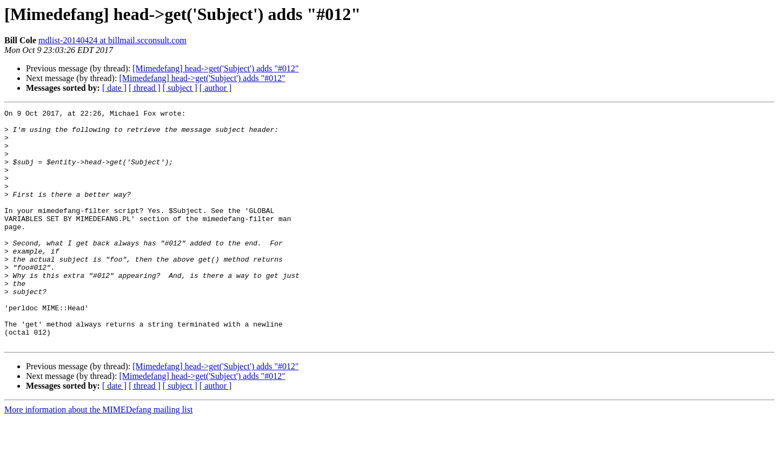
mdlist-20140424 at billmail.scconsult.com (112, 40)
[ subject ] (180, 87)
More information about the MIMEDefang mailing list (98, 456)
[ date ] (114, 87)
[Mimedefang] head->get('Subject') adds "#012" (215, 68)
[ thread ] (145, 87)
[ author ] (215, 87)
